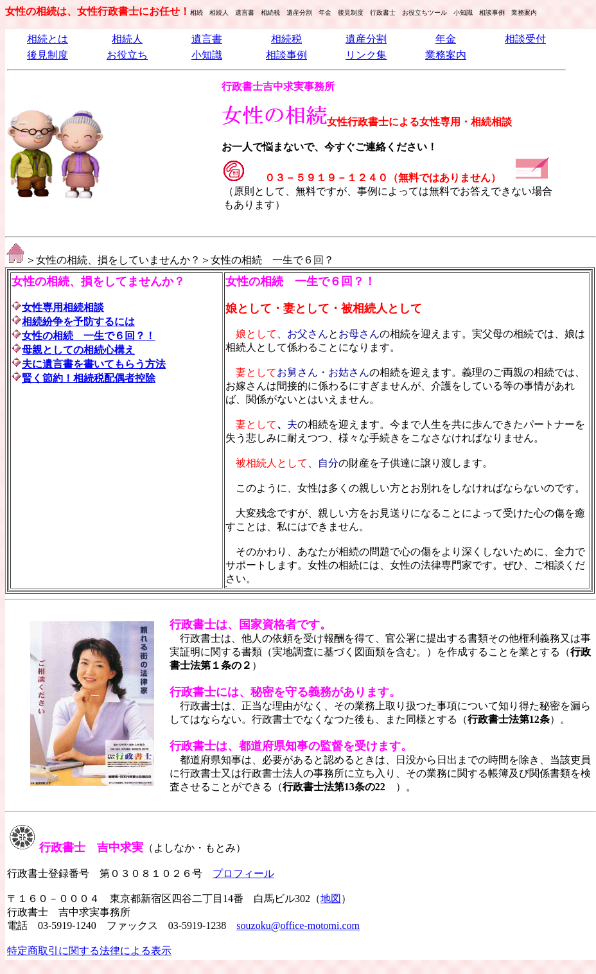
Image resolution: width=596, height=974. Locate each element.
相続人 (127, 38)
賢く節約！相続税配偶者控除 (88, 378)
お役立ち (127, 54)
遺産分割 (366, 38)
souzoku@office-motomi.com (298, 925)
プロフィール (243, 873)
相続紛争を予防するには (78, 321)
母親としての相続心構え (78, 349)
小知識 (206, 54)
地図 (330, 898)
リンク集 (366, 54)
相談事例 (286, 54)
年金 (445, 38)
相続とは (47, 38)
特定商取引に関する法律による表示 (89, 950)
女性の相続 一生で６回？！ (88, 335)
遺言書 (206, 38)
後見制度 (47, 54)
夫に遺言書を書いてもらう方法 (94, 364)
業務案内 (445, 54)
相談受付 (525, 38)
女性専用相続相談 (63, 307)
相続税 (286, 38)
